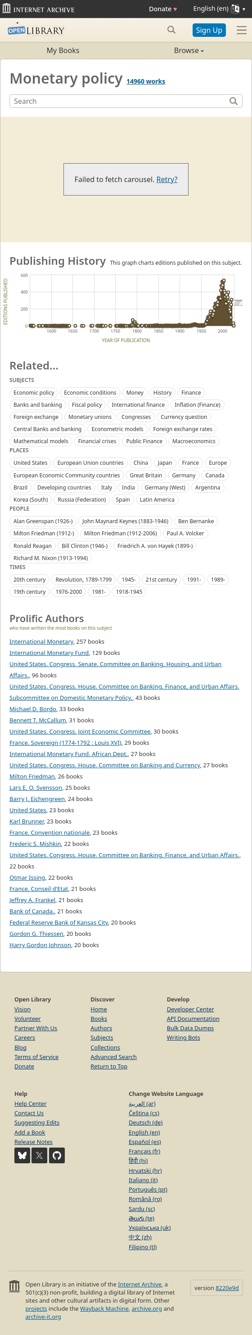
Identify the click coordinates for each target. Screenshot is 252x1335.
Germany (183, 475)
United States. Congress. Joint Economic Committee (79, 731)
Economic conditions (90, 392)
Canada (215, 475)
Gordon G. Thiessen (36, 934)
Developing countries (64, 487)
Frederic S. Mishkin (35, 844)
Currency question (184, 417)
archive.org (147, 1308)
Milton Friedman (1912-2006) (120, 533)
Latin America (157, 499)
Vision (22, 1009)
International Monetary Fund (49, 653)
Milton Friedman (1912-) (44, 533)
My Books (63, 50)
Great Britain (146, 475)
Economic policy (34, 392)
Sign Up (209, 30)
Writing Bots (183, 1037)
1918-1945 (129, 592)
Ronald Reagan (33, 546)
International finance (138, 405)
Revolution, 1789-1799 (83, 579)
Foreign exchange (36, 417)
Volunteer (27, 1019)
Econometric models (117, 429)
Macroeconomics (194, 441)
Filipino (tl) (143, 1247)
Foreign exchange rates (183, 429)
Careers (24, 1037)
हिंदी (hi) (138, 1161)
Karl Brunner (26, 821)
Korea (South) (31, 499)
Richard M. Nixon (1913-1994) (51, 558)
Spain (123, 499)
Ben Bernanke (196, 521)
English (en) (144, 1132)
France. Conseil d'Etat (38, 889)
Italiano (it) (143, 1180)
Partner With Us (35, 1028)
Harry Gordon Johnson (40, 945)
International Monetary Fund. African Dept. (68, 754)
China (141, 463)
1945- (128, 579)
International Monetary (41, 641)
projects (36, 1308)
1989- (218, 579)
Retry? (167, 179)
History (162, 392)
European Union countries (90, 463)
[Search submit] (172, 29)
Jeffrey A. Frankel (32, 900)
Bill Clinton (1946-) (85, 546)
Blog (20, 1047)
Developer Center (190, 1009)
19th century (29, 592)
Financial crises (97, 441)
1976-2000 (68, 592)
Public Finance (144, 441)
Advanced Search (113, 1057)
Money (135, 392)
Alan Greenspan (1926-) (43, 521)
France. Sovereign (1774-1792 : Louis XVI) (65, 743)
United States (30, 463)
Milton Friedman (32, 776)
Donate (163, 8)
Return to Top (108, 1066)
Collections (105, 1047)
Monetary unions (90, 417)
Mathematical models (41, 441)
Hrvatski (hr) (145, 1170)
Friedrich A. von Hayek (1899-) (155, 546)
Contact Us (29, 1113)
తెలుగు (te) (141, 1218)
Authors (101, 1028)
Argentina (207, 487)
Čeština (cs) (144, 1113)
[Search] (118, 101)
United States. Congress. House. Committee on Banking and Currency (104, 765)
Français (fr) (144, 1151)
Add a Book (29, 1132)
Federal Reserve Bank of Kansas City (58, 922)
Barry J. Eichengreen (37, 799)
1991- (194, 579)
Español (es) (145, 1142)
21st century (161, 579)
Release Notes (33, 1142)
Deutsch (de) (145, 1122)
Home (98, 1009)
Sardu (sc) (142, 1209)
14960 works (145, 81)
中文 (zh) (140, 1237)
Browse (165, 50)
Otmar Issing (27, 877)
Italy (106, 487)
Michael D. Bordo (32, 709)
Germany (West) (165, 487)
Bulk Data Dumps (190, 1028)
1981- (99, 592)
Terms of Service (36, 1057)
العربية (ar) (142, 1103)
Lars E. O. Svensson (35, 787)
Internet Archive (140, 1284)
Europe (218, 463)
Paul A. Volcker (185, 533)
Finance (191, 392)
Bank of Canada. (31, 911)
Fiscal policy (87, 405)
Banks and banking (38, 405)
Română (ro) (145, 1199)
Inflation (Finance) (197, 405)
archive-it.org (43, 1317)
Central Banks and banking (47, 429)
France (190, 463)
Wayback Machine (104, 1308)
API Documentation (193, 1019)
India (128, 487)
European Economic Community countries (67, 475)
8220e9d (227, 1288)
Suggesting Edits (36, 1122)
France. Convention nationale (49, 832)
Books (98, 1019)
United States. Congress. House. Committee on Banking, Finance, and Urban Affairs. (124, 855)
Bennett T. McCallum (37, 720)
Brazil (20, 487)
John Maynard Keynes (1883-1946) (125, 521)
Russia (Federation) (82, 499)
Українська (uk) (150, 1228)
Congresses (136, 417)
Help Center (30, 1103)
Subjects (101, 1037)
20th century (29, 579)
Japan (165, 463)
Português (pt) (148, 1189)
